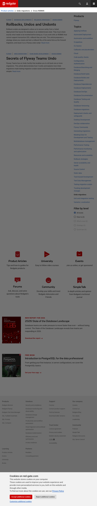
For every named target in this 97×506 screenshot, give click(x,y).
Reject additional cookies (45, 497)
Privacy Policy (58, 491)
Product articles (7, 11)
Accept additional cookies (21, 497)
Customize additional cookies (21, 501)
